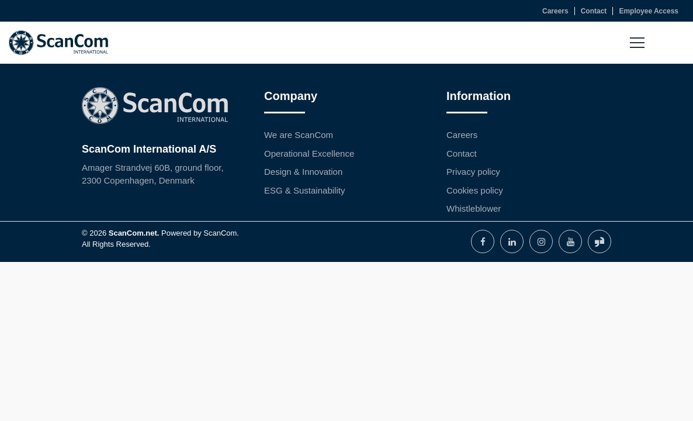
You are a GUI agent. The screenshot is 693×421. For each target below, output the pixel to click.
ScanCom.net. (134, 233)
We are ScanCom (298, 135)
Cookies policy (474, 190)
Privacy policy (473, 172)
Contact (461, 153)
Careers (461, 135)
